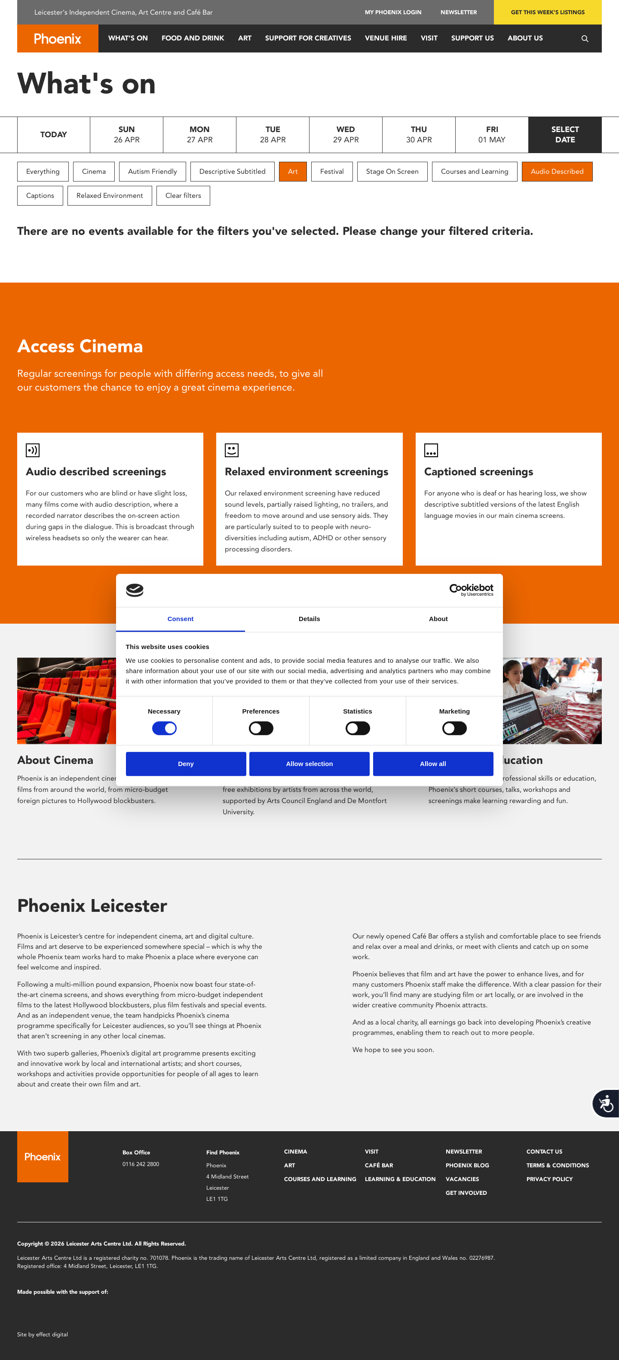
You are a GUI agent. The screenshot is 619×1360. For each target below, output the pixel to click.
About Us (525, 38)
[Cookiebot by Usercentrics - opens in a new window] (455, 590)
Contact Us (544, 1151)
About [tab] (438, 618)
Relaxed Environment (110, 195)
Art (244, 38)
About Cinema (55, 760)
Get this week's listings (548, 12)
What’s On (128, 38)
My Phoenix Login (393, 12)
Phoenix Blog (467, 1165)
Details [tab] (309, 618)
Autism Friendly (152, 171)
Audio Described (557, 171)
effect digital (52, 1334)
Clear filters (183, 195)
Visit (429, 38)
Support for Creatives (308, 38)
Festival (332, 171)
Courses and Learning (475, 171)
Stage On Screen (392, 171)
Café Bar (379, 1165)
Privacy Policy (550, 1179)
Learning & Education (400, 1179)
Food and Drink (193, 38)
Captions (40, 195)
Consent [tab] (181, 618)
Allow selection (309, 763)
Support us (472, 38)
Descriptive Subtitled (232, 171)
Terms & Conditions (558, 1165)
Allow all (433, 763)
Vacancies (462, 1179)
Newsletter (459, 12)
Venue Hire (386, 38)
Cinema (94, 171)
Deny (186, 763)
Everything (43, 171)
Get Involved (466, 1193)
